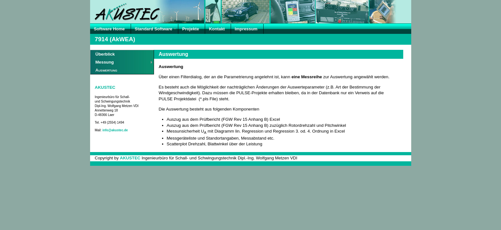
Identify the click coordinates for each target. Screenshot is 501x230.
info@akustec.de (115, 130)
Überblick (105, 54)
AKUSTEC (105, 87)
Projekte (190, 29)
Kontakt (217, 29)
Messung (105, 62)
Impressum (246, 29)
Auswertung (107, 70)
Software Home (109, 29)
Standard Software (154, 29)
